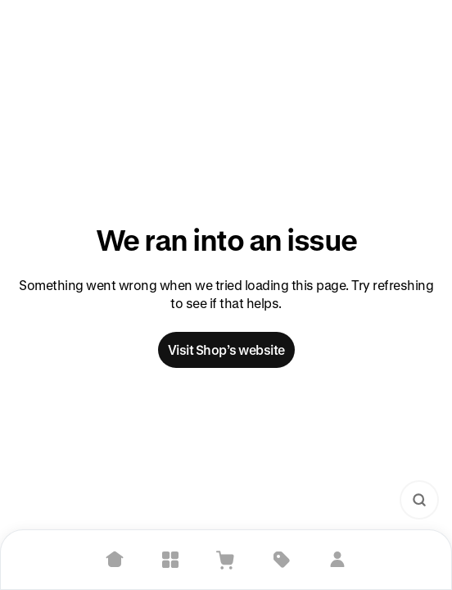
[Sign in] (337, 559)
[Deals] (281, 559)
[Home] (114, 559)
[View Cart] (226, 559)
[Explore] (170, 559)
